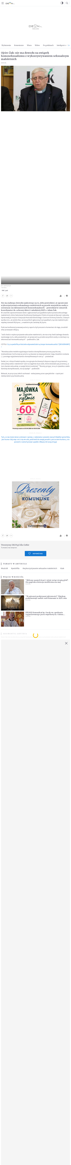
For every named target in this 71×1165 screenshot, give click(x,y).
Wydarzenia (6, 45)
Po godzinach (48, 45)
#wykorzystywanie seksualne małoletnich (40, 568)
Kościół (3, 63)
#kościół (4, 568)
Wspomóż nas (35, 554)
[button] (62, 3)
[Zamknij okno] (66, 643)
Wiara (29, 45)
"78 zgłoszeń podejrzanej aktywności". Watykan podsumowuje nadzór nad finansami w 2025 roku (46, 597)
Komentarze (19, 45)
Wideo (37, 45)
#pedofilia (15, 568)
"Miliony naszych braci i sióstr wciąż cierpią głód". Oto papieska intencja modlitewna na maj (47, 581)
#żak (62, 568)
